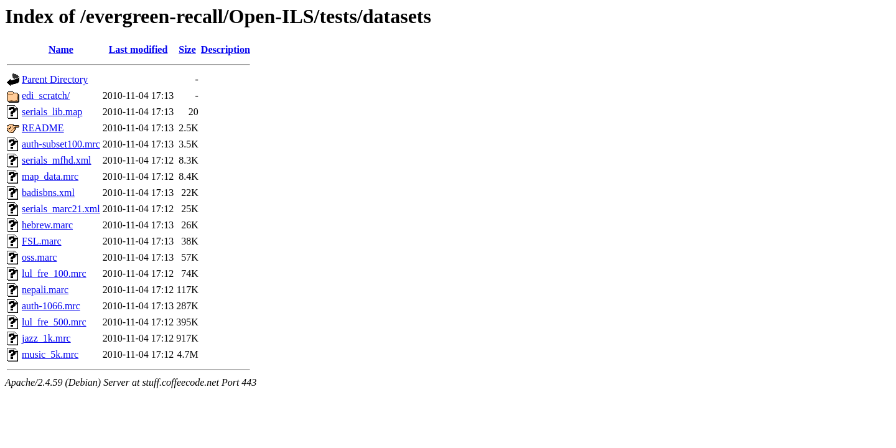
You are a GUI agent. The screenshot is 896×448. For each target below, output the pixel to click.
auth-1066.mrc (51, 306)
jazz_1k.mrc (46, 338)
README (43, 128)
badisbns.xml (48, 192)
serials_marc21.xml (61, 208)
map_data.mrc (50, 176)
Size (187, 49)
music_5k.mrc (50, 354)
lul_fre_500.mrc (54, 322)
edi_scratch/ (46, 95)
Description (225, 49)
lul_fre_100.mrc (54, 273)
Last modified (138, 49)
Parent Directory (55, 79)
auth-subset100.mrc (61, 144)
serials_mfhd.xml (56, 160)
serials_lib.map (52, 111)
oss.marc (39, 257)
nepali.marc (45, 289)
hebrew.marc (47, 225)
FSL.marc (42, 241)
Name (61, 49)
